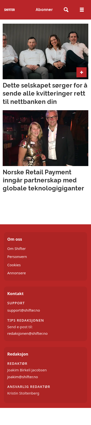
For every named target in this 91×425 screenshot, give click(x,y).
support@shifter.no (23, 310)
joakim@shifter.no (22, 376)
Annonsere (16, 272)
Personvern (17, 256)
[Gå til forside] (9, 9)
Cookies (14, 264)
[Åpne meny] (81, 10)
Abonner (44, 9)
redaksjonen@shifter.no (27, 333)
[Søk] (66, 9)
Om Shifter (16, 248)
